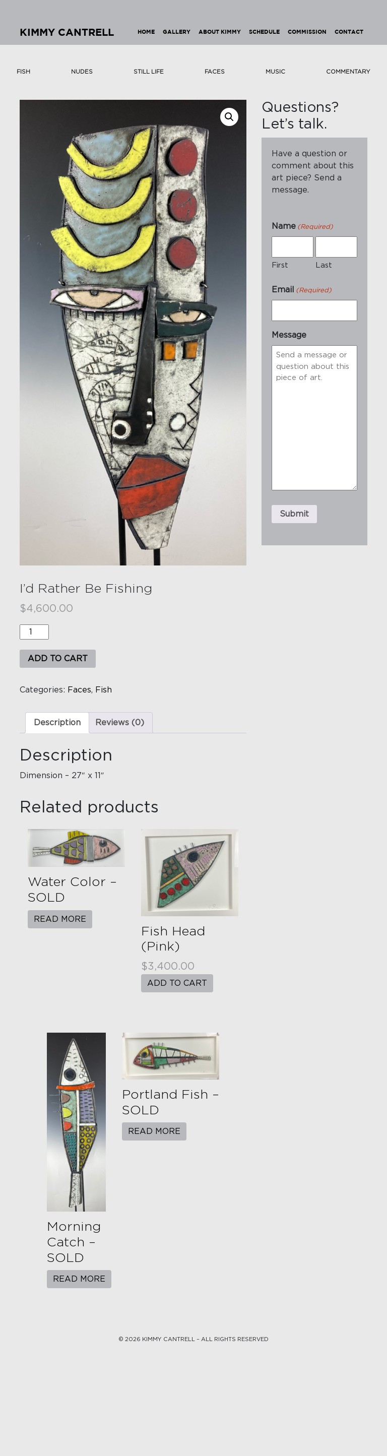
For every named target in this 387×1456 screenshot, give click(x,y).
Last (323, 265)
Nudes (82, 72)
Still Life (149, 72)
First (280, 265)
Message (289, 335)
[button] (229, 117)
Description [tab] (57, 723)
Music (275, 72)
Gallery (176, 32)
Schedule (264, 32)
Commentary (348, 72)
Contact (349, 32)
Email (302, 291)
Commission (307, 32)
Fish (23, 72)
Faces (215, 72)
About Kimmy (220, 32)
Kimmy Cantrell (67, 32)
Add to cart (58, 659)
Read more (60, 919)
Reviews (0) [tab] (119, 723)
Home (146, 32)
